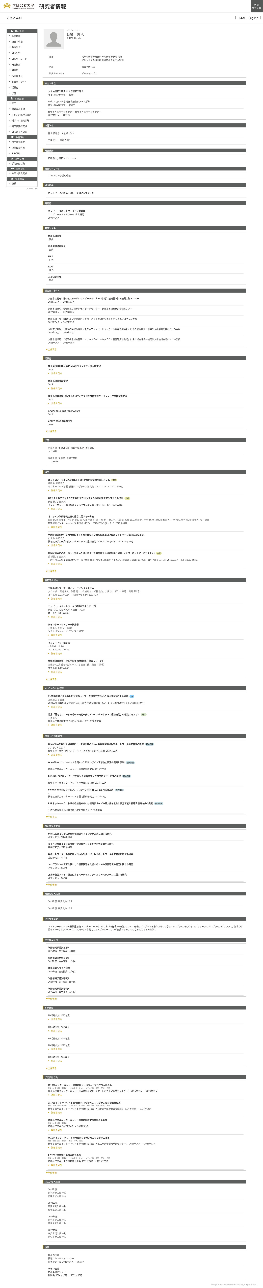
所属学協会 (17, 76)
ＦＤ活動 (16, 153)
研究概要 (16, 64)
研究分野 (16, 52)
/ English (252, 18)
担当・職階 (17, 41)
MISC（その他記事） (22, 114)
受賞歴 (15, 87)
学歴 (14, 93)
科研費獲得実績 (19, 126)
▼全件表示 (51, 349)
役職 (14, 183)
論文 (14, 103)
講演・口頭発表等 (20, 120)
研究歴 (15, 70)
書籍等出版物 (18, 109)
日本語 (242, 18)
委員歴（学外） (19, 81)
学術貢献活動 (18, 163)
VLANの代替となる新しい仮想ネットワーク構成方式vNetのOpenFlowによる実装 (88, 696)
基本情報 (16, 35)
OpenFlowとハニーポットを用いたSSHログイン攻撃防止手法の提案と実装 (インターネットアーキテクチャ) (101, 552)
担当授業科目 (18, 147)
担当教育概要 (18, 141)
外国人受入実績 (19, 173)
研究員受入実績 (19, 131)
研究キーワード (19, 58)
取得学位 (16, 47)
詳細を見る (55, 373)
